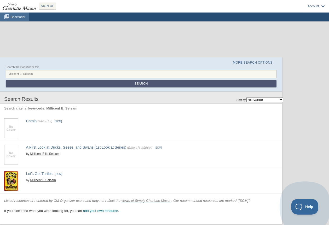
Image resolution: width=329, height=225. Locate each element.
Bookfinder (18, 17)
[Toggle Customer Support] (305, 207)
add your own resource (100, 211)
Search (141, 84)
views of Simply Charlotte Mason (146, 201)
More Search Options (252, 62)
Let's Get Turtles (39, 174)
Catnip (31, 121)
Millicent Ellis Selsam (45, 154)
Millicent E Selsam (43, 180)
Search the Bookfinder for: (22, 67)
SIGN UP (47, 6)
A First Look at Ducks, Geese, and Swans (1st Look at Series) (76, 147)
